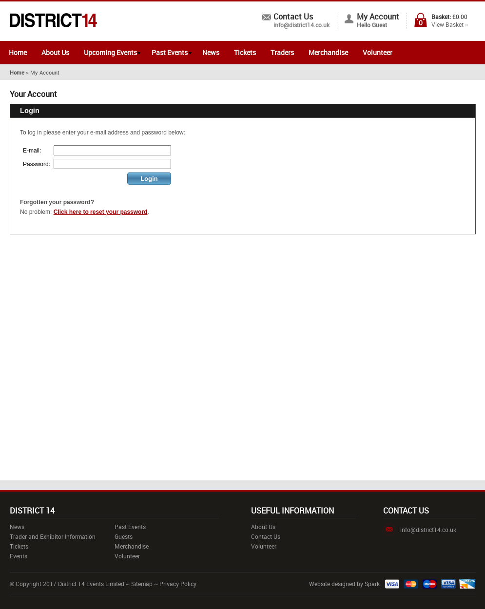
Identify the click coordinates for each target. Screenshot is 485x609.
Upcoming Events (110, 52)
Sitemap (142, 584)
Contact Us (293, 16)
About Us (55, 52)
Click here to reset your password (101, 212)
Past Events (170, 52)
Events (18, 556)
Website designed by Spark (344, 584)
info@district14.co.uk (301, 25)
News (210, 52)
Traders (282, 52)
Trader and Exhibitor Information (53, 536)
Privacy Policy (177, 584)
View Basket (449, 24)
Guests (124, 536)
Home (18, 52)
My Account (378, 16)
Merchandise (328, 52)
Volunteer (377, 52)
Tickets (245, 52)
